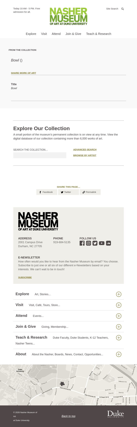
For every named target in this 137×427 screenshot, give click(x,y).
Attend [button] (56, 33)
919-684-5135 (61, 242)
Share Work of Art (23, 73)
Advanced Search (84, 149)
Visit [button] (44, 33)
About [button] (68, 354)
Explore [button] (31, 33)
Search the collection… (30, 150)
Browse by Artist (84, 155)
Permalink (89, 191)
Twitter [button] (65, 191)
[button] (115, 8)
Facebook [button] (46, 191)
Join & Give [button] (73, 33)
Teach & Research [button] (98, 33)
